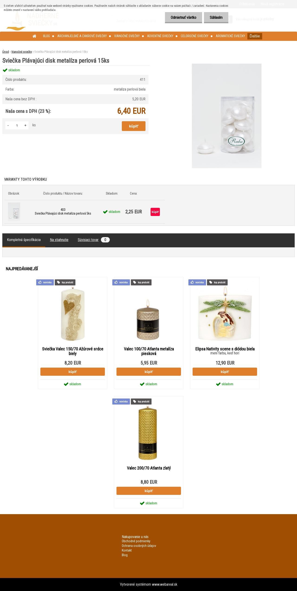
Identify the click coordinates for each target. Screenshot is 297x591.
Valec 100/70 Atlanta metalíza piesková (149, 351)
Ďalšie (255, 36)
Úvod (5, 51)
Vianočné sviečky (127, 36)
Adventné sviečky (160, 36)
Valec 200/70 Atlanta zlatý (149, 468)
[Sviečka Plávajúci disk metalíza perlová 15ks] (226, 65)
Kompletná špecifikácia (24, 240)
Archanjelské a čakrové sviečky (82, 36)
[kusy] (17, 125)
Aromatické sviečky (230, 36)
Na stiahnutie (59, 240)
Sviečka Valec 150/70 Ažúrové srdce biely (72, 351)
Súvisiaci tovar (94, 240)
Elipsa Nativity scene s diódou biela (225, 349)
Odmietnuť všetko (183, 17)
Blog (46, 36)
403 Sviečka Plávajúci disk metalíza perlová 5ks (63, 211)
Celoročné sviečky (194, 36)
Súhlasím (216, 17)
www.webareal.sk (164, 584)
